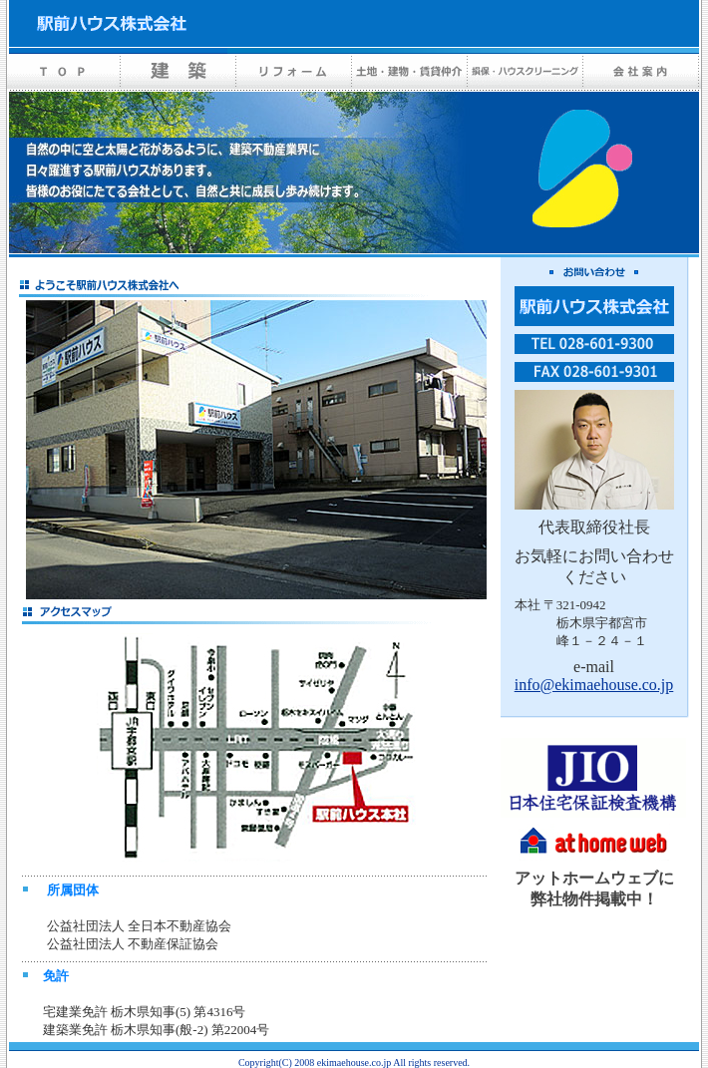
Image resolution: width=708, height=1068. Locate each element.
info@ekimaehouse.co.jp (594, 684)
